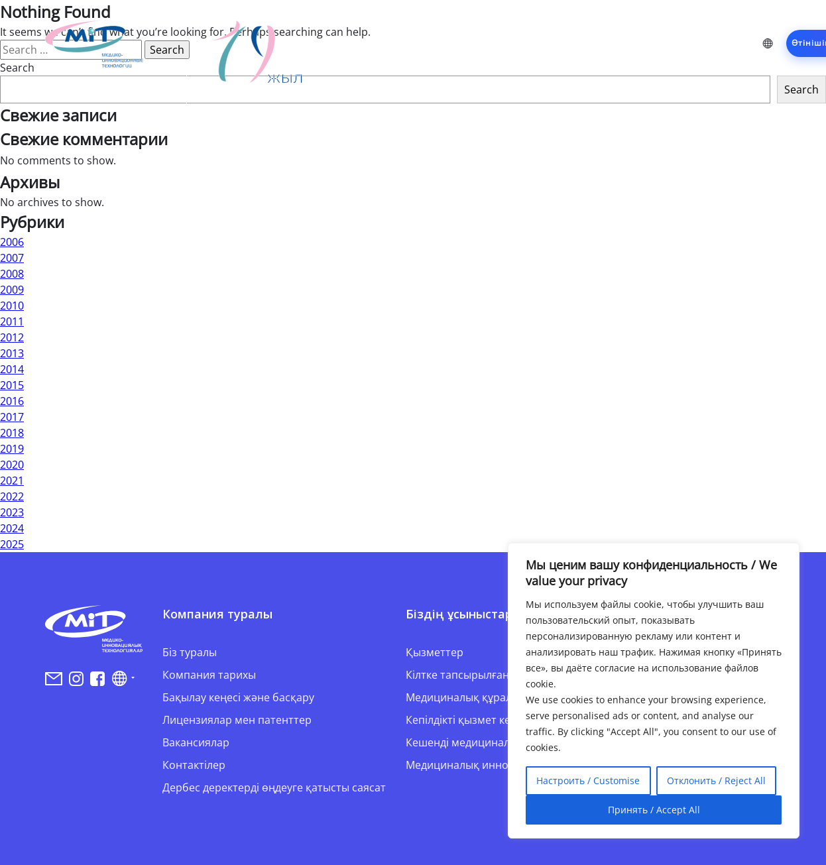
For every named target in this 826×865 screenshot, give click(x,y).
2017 (12, 417)
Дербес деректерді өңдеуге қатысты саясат (274, 787)
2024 (12, 528)
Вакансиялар (195, 742)
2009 (12, 289)
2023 (12, 512)
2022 (12, 496)
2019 (12, 448)
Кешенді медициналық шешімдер (493, 742)
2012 (12, 337)
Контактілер (193, 765)
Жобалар (535, 43)
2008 (12, 273)
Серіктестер (608, 43)
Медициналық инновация (473, 765)
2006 (12, 242)
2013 (12, 353)
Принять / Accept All (654, 809)
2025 (12, 544)
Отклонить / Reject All (716, 780)
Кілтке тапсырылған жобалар (482, 674)
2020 (12, 464)
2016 (12, 401)
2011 (12, 321)
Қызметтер (465, 43)
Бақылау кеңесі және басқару (238, 697)
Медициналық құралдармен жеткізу (498, 697)
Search (801, 89)
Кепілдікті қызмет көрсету (473, 720)
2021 (12, 480)
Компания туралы (370, 43)
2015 (12, 385)
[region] (653, 690)
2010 (12, 305)
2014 (12, 369)
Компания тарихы (209, 674)
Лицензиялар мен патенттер (237, 720)
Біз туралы (189, 652)
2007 (12, 258)
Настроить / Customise (588, 780)
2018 (12, 433)
